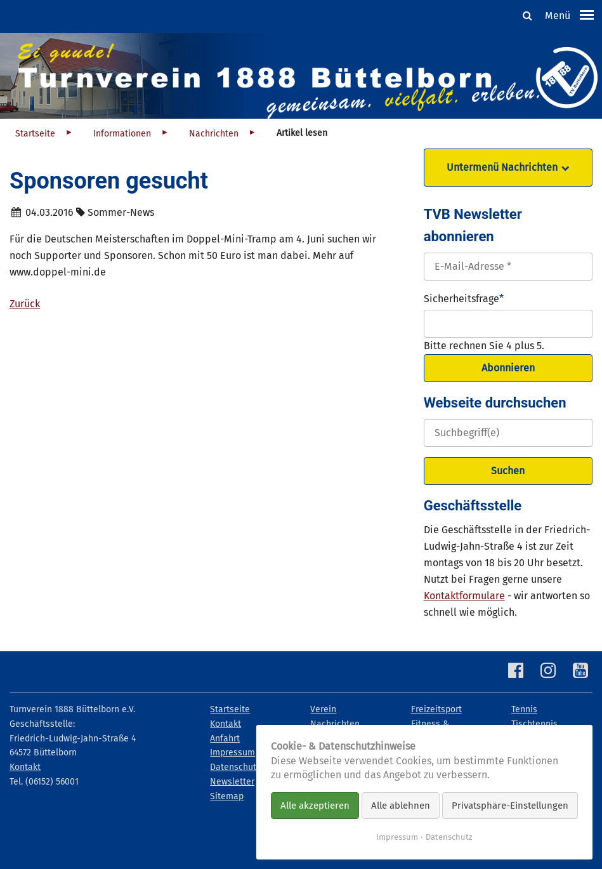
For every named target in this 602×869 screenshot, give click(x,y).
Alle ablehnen (400, 805)
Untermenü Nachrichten (502, 167)
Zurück (25, 304)
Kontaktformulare (464, 596)
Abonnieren (508, 368)
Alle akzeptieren (315, 805)
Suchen (508, 471)
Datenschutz (449, 837)
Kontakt (25, 767)
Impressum (397, 837)
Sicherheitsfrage (464, 298)
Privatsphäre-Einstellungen (510, 805)
